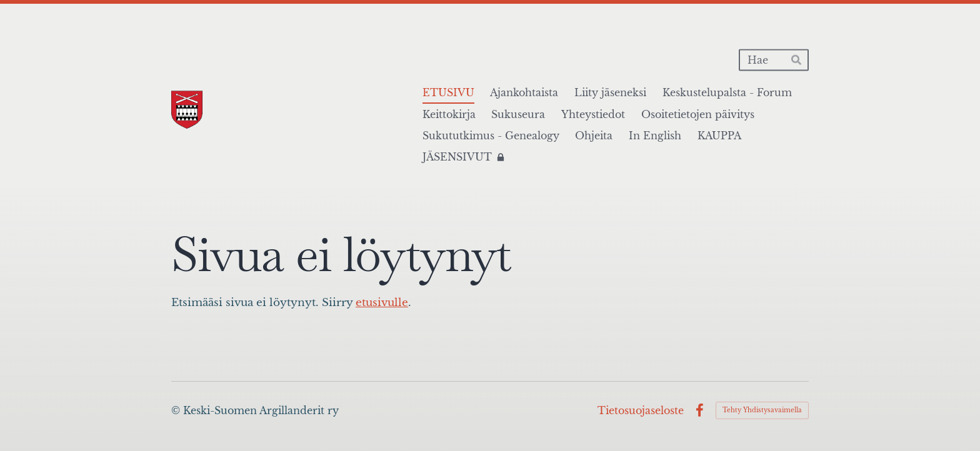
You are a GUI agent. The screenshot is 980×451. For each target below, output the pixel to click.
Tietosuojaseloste (641, 410)
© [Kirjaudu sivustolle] (177, 410)
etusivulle (382, 302)
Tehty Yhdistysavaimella (762, 410)
